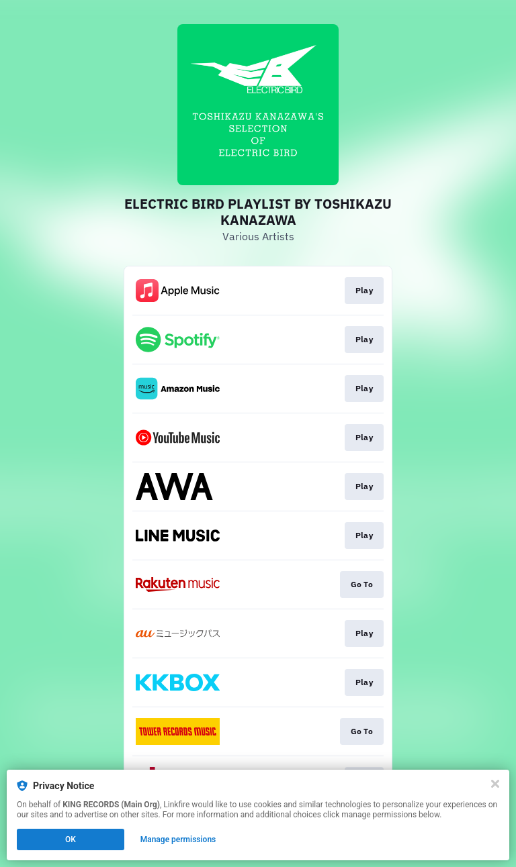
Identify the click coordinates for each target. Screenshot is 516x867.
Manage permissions (178, 839)
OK (70, 839)
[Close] (495, 784)
